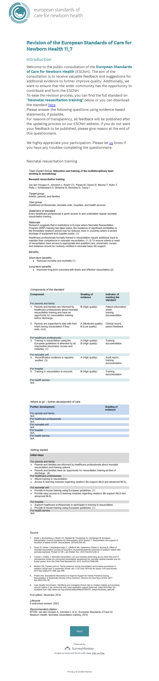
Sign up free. (98, 653)
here (51, 104)
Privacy (71, 671)
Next (79, 631)
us (111, 142)
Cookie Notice (85, 671)
